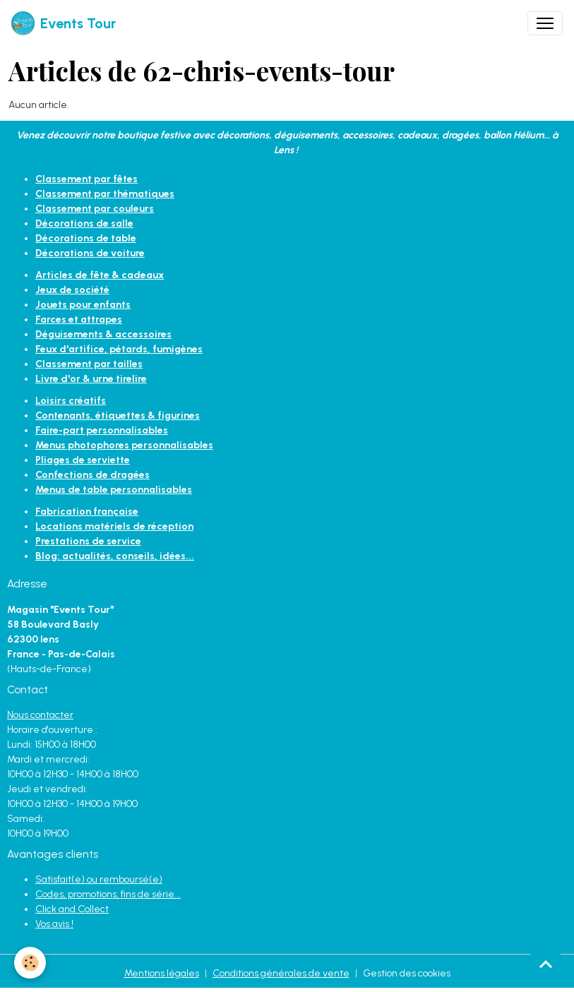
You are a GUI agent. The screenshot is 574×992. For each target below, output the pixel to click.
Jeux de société (72, 290)
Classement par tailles (89, 364)
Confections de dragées (92, 475)
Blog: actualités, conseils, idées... (114, 556)
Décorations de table (85, 238)
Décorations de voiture (90, 253)
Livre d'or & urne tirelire (91, 379)
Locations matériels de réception (114, 526)
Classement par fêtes (86, 179)
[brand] (63, 23)
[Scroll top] (545, 963)
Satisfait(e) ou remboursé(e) (98, 879)
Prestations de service (88, 541)
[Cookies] (30, 963)
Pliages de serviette (82, 460)
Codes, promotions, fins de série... (108, 894)
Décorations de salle (84, 223)
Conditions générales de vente (281, 973)
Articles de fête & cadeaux (99, 275)
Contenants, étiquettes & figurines (117, 416)
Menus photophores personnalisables (124, 445)
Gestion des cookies (406, 973)
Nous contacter (40, 715)
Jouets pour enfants (83, 305)
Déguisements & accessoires (103, 334)
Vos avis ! (54, 924)
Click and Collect (72, 909)
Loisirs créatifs (70, 401)
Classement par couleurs (94, 209)
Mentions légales (161, 973)
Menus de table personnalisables (113, 490)
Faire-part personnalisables (101, 430)
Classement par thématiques (104, 194)
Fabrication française (86, 512)
